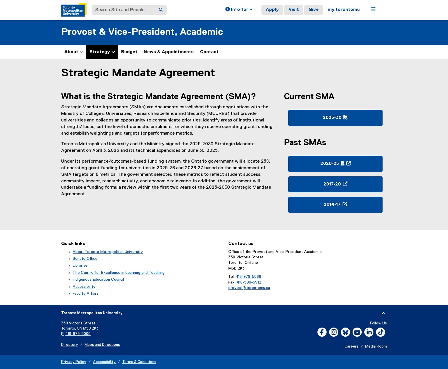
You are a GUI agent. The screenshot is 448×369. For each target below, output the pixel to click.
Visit (294, 9)
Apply (272, 9)
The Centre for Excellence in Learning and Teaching (119, 273)
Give (314, 9)
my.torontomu (344, 9)
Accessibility (84, 287)
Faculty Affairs (86, 294)
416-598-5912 (249, 282)
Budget (129, 52)
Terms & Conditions (139, 362)
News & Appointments (169, 52)
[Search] (161, 10)
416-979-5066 (248, 277)
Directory (69, 345)
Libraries (80, 266)
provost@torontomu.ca (249, 288)
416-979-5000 (78, 334)
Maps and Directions (102, 345)
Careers (352, 346)
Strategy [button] (102, 52)
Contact (209, 52)
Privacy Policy (73, 362)
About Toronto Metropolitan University (108, 252)
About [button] (73, 52)
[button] (239, 10)
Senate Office (85, 259)
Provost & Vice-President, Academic (142, 32)
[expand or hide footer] (383, 313)
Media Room (376, 346)
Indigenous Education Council (98, 280)
